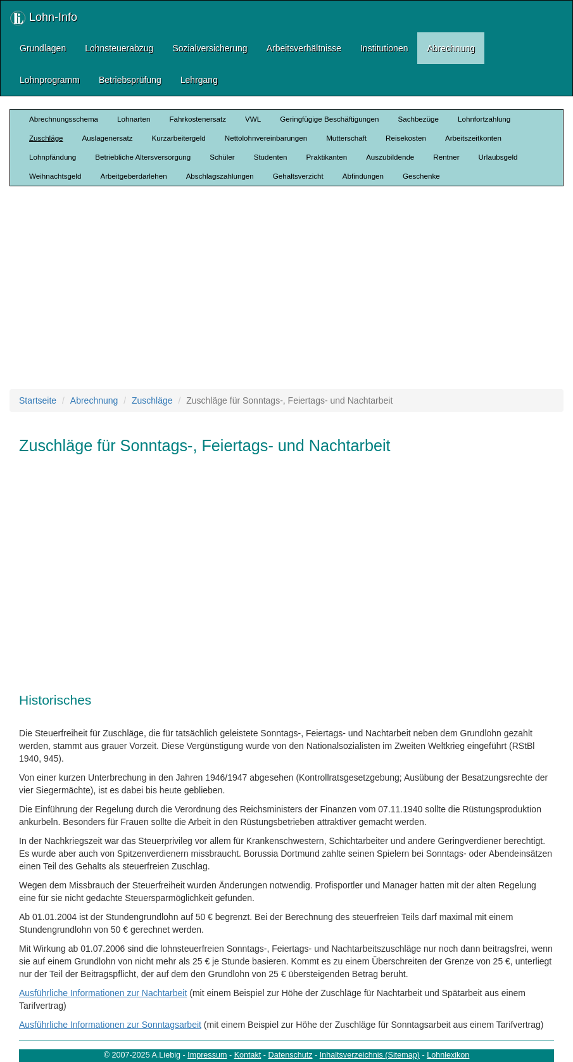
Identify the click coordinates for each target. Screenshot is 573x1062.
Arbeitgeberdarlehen (133, 176)
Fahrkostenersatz (197, 119)
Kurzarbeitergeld (179, 138)
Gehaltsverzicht (298, 176)
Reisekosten (406, 138)
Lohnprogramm (50, 80)
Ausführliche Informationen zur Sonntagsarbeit (110, 1025)
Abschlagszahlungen (220, 176)
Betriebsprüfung (130, 80)
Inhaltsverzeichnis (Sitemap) (370, 1055)
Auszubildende (390, 157)
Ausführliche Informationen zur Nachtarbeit (103, 993)
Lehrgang (199, 80)
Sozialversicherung (209, 48)
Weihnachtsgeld (55, 176)
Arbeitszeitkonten (473, 138)
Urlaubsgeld (498, 157)
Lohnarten (133, 119)
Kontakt (247, 1055)
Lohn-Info (43, 18)
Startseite (37, 400)
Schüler (222, 157)
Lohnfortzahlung (484, 119)
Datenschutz (290, 1055)
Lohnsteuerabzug (119, 48)
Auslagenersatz (107, 138)
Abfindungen (363, 176)
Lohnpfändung (52, 157)
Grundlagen (43, 48)
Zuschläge (46, 138)
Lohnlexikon (448, 1055)
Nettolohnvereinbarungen (266, 138)
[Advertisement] (290, 287)
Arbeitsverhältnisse (304, 48)
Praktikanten (327, 157)
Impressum (207, 1055)
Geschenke (421, 176)
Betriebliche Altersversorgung (143, 157)
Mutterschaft (346, 138)
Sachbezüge (418, 119)
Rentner (446, 157)
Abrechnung (451, 48)
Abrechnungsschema (63, 119)
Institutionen (384, 48)
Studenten (270, 157)
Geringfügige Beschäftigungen (329, 119)
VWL (253, 119)
